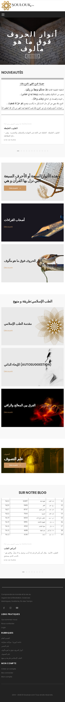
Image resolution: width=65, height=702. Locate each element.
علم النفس (5, 646)
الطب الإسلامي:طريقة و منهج (11, 658)
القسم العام (5, 638)
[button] (18, 151)
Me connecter (7, 673)
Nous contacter (7, 623)
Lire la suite (10, 140)
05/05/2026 (27, 124)
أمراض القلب (10, 548)
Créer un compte (8, 669)
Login (3, 627)
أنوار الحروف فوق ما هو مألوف (12, 650)
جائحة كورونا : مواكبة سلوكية (11, 642)
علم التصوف (5, 654)
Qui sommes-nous (9, 619)
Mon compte (6, 676)
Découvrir (8, 227)
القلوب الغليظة (11, 128)
